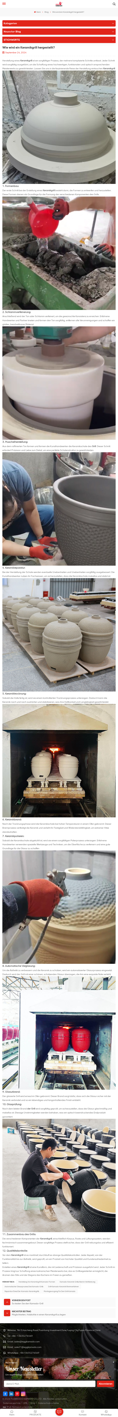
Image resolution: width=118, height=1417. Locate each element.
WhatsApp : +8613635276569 (23, 1353)
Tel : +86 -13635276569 (20, 1336)
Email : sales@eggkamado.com (23, 1341)
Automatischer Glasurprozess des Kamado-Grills (24, 1286)
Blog (46, 12)
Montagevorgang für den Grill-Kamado (59, 1291)
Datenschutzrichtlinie (48, 1403)
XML (25, 1403)
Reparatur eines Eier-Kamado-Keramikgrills (22, 1291)
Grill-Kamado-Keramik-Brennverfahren (63, 1286)
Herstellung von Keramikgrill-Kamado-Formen (36, 1282)
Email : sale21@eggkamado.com (24, 1347)
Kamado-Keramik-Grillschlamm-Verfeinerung (77, 1282)
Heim (37, 12)
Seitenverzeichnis (12, 1403)
